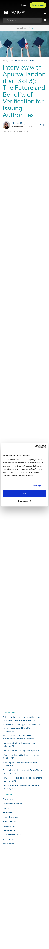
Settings (37, 485)
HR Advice (8, 812)
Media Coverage (10, 817)
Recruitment (9, 826)
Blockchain (8, 799)
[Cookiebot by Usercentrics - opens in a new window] (35, 446)
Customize (24, 501)
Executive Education (24, 60)
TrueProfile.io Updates (13, 835)
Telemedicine (9, 830)
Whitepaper (8, 843)
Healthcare (8, 808)
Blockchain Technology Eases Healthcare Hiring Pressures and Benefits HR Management (21, 728)
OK (24, 493)
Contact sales (38, 5)
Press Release (9, 821)
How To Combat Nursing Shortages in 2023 (23, 750)
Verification (8, 839)
